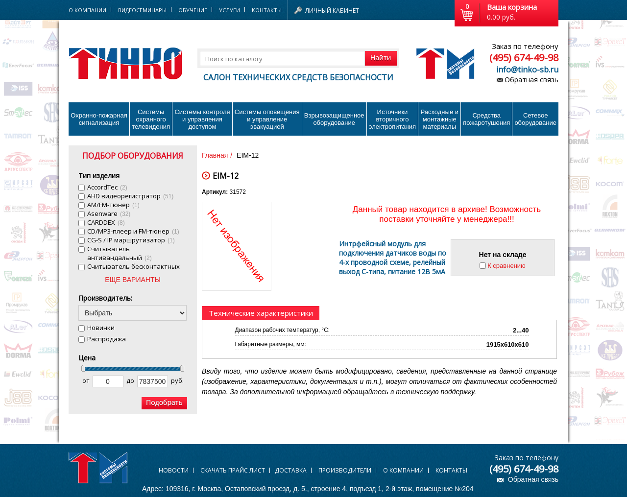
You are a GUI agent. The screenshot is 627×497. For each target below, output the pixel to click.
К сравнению (506, 265)
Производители (344, 470)
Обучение (192, 10)
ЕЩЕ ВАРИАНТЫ (133, 280)
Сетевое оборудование (535, 119)
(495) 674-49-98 (523, 57)
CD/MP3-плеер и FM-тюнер (133, 231)
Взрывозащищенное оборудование (334, 119)
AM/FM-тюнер (113, 204)
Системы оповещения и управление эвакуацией (267, 119)
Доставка (291, 470)
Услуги (229, 10)
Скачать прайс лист (232, 470)
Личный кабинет (332, 10)
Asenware (108, 213)
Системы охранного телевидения (151, 119)
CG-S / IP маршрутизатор (131, 240)
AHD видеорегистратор (130, 195)
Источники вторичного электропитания (392, 119)
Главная (215, 155)
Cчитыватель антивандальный (119, 253)
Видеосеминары (142, 10)
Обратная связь (531, 79)
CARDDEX (106, 222)
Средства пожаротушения (486, 119)
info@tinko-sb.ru (527, 69)
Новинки (101, 327)
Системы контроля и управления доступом (202, 119)
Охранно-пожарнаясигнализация (99, 119)
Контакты (267, 10)
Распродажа (106, 338)
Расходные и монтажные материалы (439, 119)
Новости (174, 470)
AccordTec (107, 187)
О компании (403, 470)
